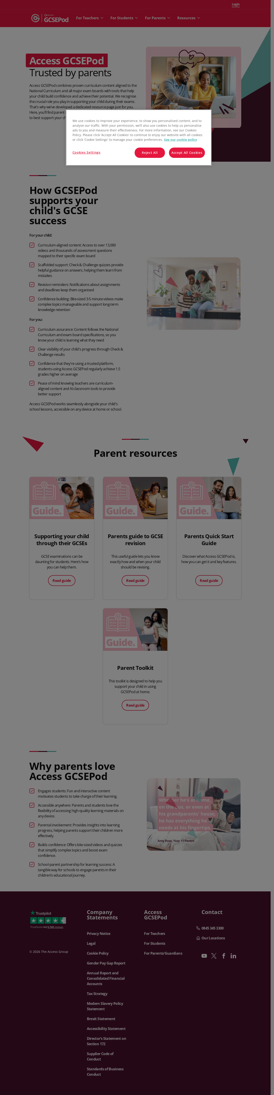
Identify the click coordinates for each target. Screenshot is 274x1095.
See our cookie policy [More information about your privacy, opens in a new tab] (180, 139)
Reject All (150, 152)
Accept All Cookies (186, 152)
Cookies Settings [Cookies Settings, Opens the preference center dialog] (86, 152)
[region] (139, 137)
